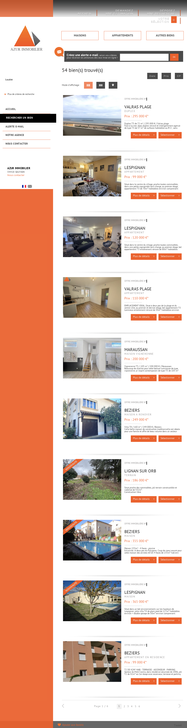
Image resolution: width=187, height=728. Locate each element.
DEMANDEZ (119, 12)
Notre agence (15, 135)
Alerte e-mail (15, 126)
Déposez (161, 12)
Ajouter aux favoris (73, 724)
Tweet (178, 726)
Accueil (11, 109)
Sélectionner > (170, 135)
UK (30, 186)
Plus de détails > (144, 135)
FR (24, 186)
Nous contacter (17, 143)
